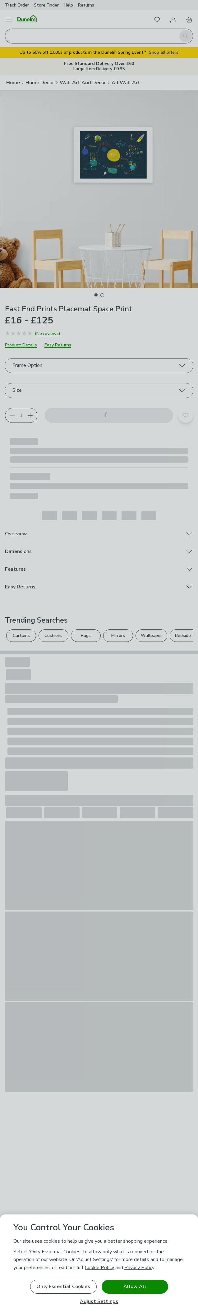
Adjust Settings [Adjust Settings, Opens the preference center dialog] (99, 1302)
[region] (99, 1263)
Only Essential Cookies (63, 1286)
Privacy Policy (139, 1267)
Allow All (134, 1286)
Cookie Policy (99, 1267)
